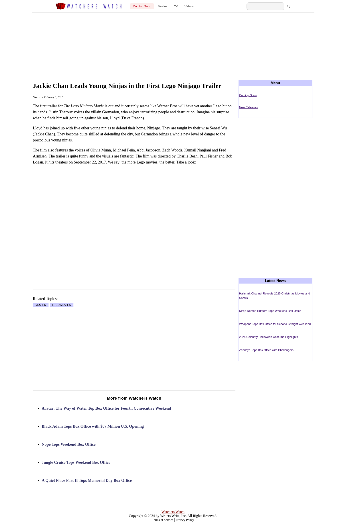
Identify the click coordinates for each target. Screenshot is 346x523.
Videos (189, 6)
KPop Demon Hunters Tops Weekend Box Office (270, 311)
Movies (162, 6)
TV (176, 6)
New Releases (248, 107)
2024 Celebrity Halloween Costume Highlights (268, 337)
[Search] (288, 6)
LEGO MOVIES (61, 305)
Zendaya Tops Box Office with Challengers (266, 350)
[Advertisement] (173, 43)
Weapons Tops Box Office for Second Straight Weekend (275, 324)
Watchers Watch (173, 512)
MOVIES (41, 305)
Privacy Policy (185, 520)
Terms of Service (162, 520)
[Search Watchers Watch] (265, 6)
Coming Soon (142, 6)
